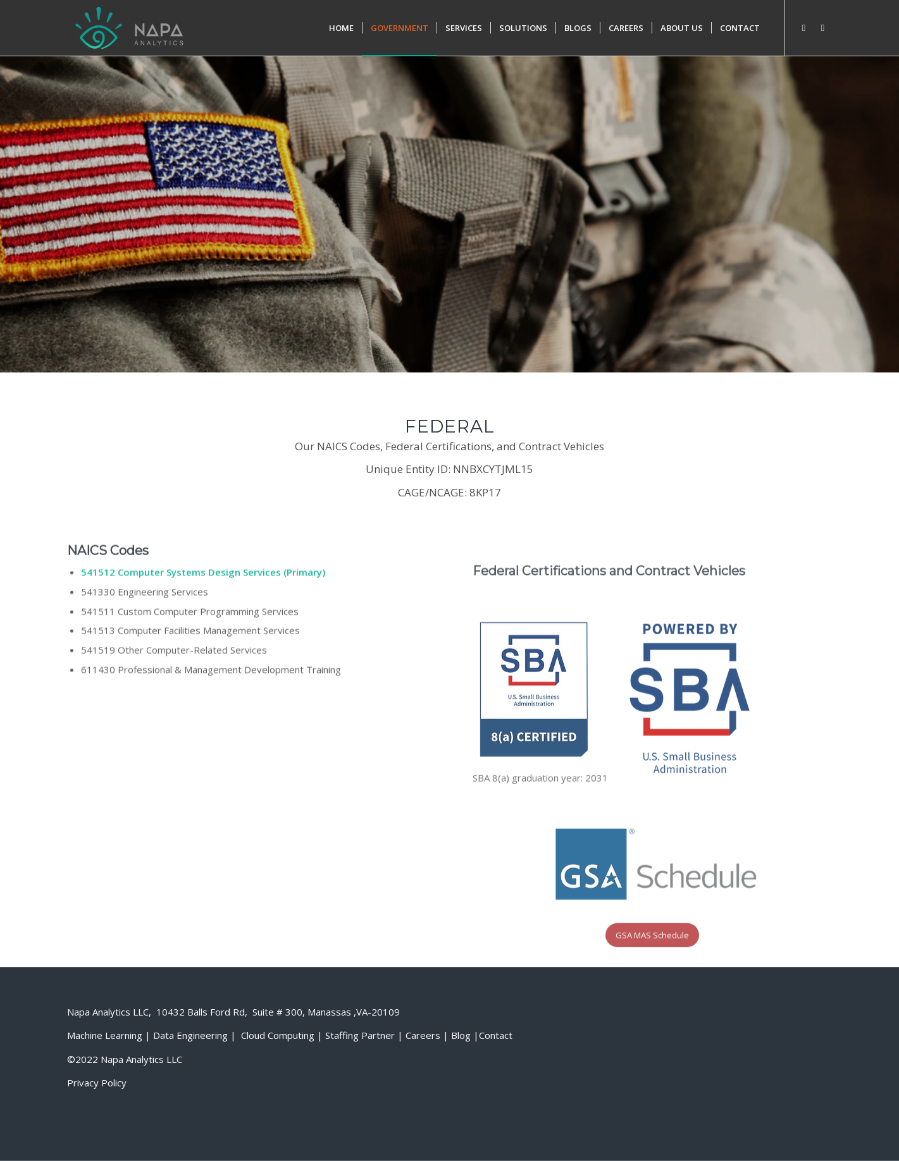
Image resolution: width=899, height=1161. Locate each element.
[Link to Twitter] (823, 27)
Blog (461, 1035)
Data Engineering (190, 1035)
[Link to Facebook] (804, 27)
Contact (495, 1035)
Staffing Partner (360, 1035)
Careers (423, 1035)
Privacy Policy (97, 1082)
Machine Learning (104, 1035)
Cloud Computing (277, 1035)
